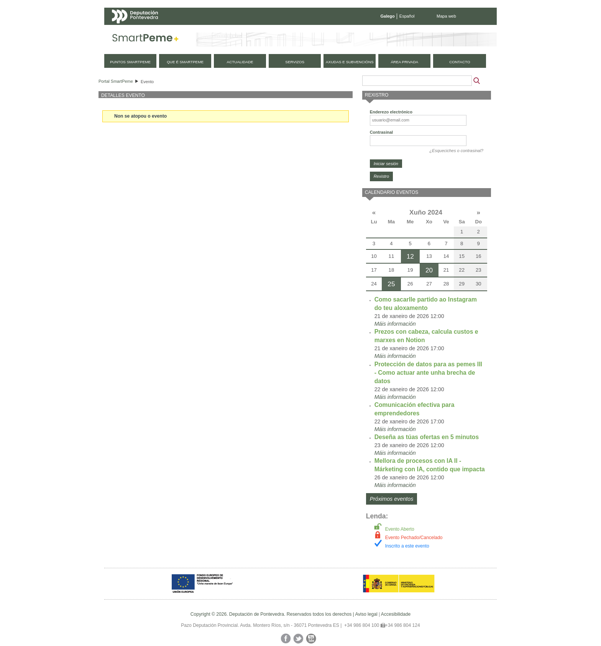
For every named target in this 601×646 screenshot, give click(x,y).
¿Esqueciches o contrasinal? (456, 150)
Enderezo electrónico (391, 112)
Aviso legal (366, 614)
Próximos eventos (392, 499)
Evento (147, 81)
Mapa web (446, 16)
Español (407, 16)
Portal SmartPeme (116, 81)
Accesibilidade (396, 614)
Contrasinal (381, 132)
